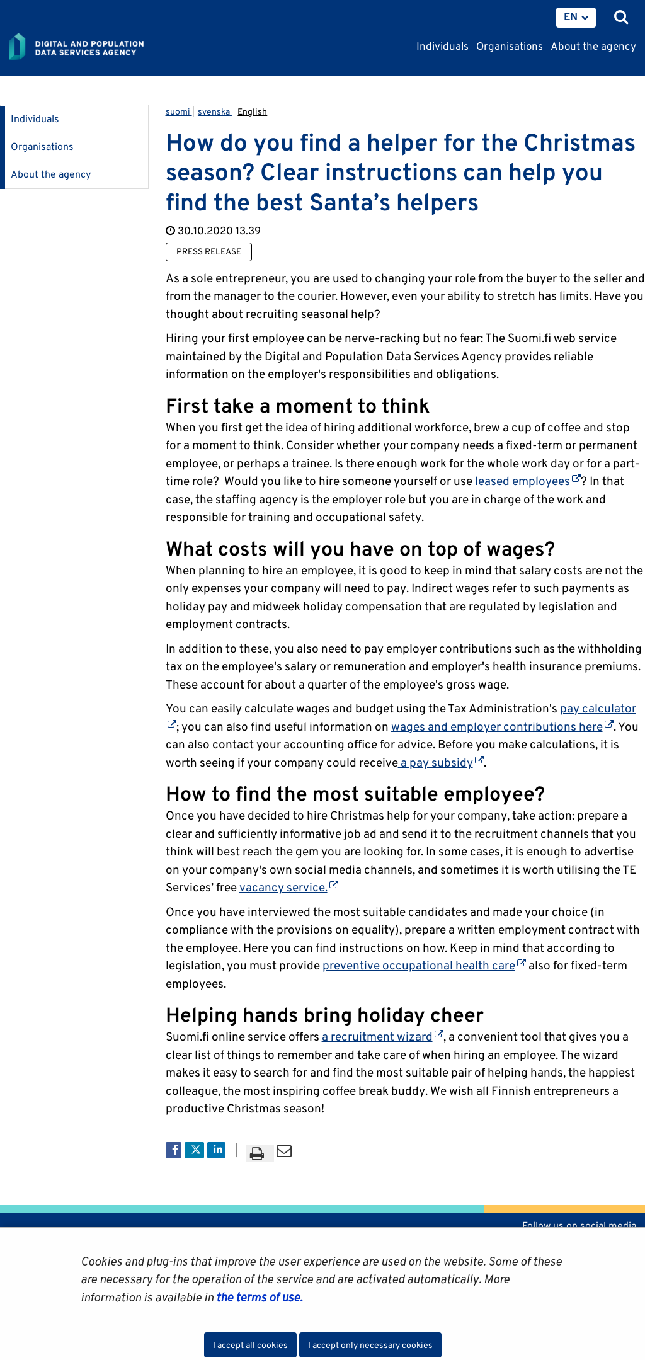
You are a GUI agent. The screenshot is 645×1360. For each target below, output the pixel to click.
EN (571, 16)
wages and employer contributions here (502, 726)
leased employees (528, 480)
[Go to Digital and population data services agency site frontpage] (104, 47)
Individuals (35, 118)
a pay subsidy (441, 762)
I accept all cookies (250, 1345)
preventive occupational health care (424, 965)
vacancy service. (288, 886)
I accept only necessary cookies (370, 1345)
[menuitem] (576, 18)
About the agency (51, 174)
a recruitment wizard (382, 1036)
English (252, 111)
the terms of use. (258, 1297)
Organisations (42, 146)
